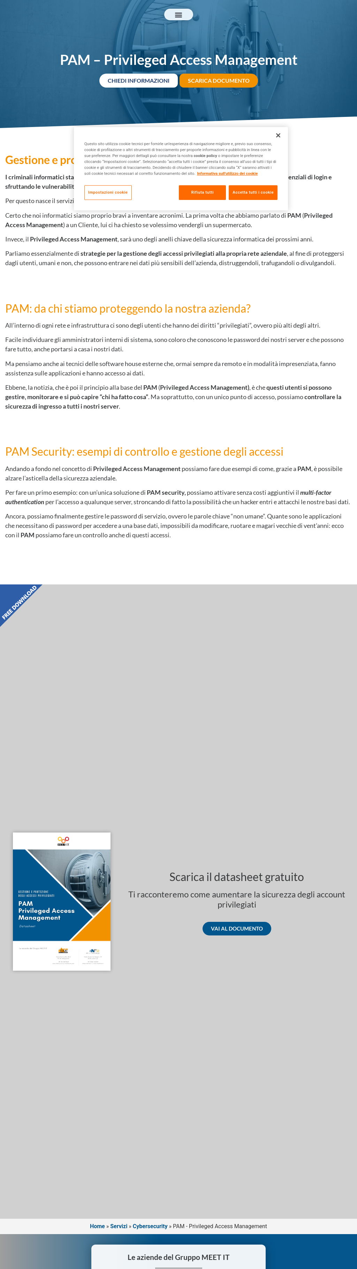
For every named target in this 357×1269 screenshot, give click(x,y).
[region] (181, 169)
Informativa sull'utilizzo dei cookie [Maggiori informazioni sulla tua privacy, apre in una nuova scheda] (227, 173)
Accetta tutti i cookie (253, 192)
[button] (178, 14)
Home (97, 1226)
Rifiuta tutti (200, 192)
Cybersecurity (150, 1226)
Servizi (118, 1226)
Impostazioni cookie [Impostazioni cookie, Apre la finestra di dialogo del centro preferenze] (108, 192)
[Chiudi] (278, 135)
